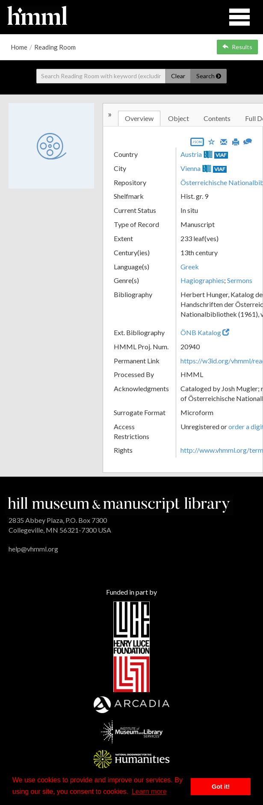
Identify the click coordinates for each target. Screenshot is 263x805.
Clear (178, 76)
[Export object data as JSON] (197, 144)
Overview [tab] (139, 118)
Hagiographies (202, 280)
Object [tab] (178, 118)
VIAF (221, 155)
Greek (189, 266)
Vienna (190, 168)
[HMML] (118, 504)
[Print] (235, 141)
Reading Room (55, 47)
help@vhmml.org (33, 549)
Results (237, 46)
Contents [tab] (217, 118)
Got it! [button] (221, 786)
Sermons (239, 280)
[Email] (223, 141)
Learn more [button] (149, 791)
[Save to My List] (211, 141)
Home (19, 47)
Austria (191, 154)
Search (208, 76)
